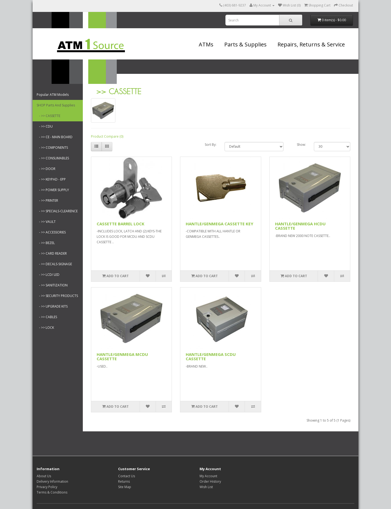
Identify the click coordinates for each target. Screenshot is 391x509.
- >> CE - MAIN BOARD (54, 137)
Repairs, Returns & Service (311, 44)
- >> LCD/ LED (48, 274)
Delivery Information (52, 481)
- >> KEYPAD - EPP (51, 179)
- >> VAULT (46, 221)
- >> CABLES (47, 317)
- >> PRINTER (47, 200)
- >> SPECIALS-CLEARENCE (57, 211)
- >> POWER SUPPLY (53, 190)
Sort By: (210, 144)
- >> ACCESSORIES (51, 232)
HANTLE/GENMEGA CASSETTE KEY (219, 223)
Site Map (124, 487)
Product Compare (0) (107, 136)
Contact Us (126, 476)
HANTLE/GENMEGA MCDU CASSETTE (122, 357)
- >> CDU (45, 126)
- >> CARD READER (52, 253)
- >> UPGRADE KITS (52, 306)
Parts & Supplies (245, 44)
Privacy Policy (47, 487)
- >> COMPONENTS (52, 147)
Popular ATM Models (53, 94)
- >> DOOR (46, 168)
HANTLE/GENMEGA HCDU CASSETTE (300, 226)
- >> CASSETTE (48, 115)
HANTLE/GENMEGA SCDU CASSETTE (211, 357)
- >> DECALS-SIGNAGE (54, 264)
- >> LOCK (45, 327)
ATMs (206, 44)
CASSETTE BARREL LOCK (120, 223)
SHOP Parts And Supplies (56, 105)
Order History (210, 481)
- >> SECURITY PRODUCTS (57, 295)
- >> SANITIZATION (52, 285)
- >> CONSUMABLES (53, 158)
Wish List (206, 487)
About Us (44, 476)
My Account (208, 476)
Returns (124, 481)
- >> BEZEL (46, 243)
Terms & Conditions (52, 492)
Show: (301, 144)
